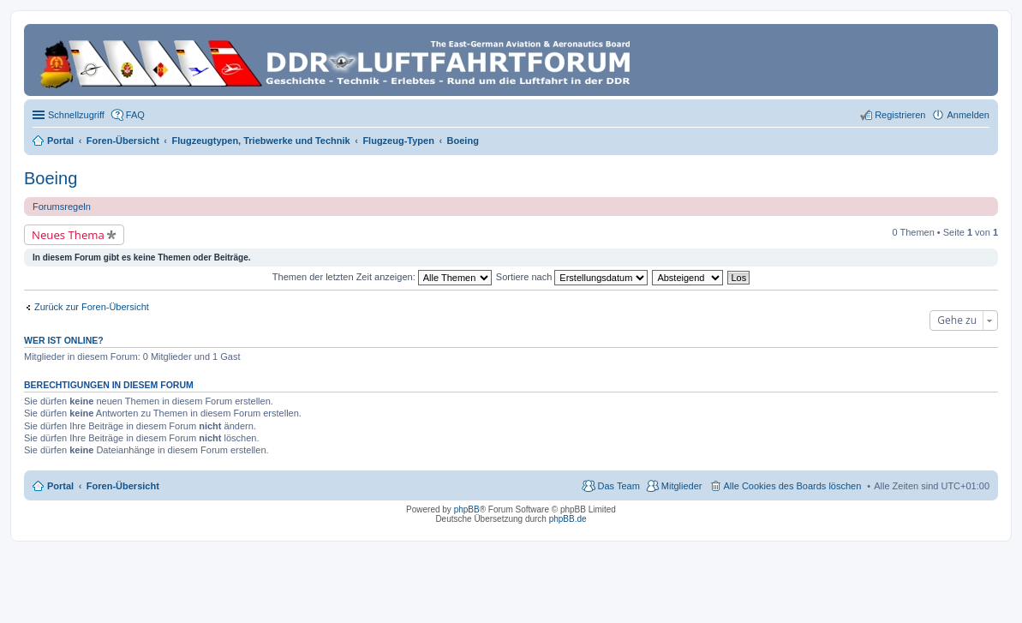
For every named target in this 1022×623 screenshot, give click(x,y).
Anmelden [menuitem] (968, 115)
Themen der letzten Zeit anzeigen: (382, 277)
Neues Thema (68, 235)
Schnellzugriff (76, 115)
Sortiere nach (572, 277)
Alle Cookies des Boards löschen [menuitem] (793, 486)
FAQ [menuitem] (135, 115)
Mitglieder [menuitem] (681, 486)
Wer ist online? (64, 340)
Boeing (50, 178)
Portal (60, 140)
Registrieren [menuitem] (900, 115)
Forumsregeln (62, 206)
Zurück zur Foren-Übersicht (91, 307)
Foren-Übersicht (123, 486)
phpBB (467, 509)
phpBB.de (568, 519)
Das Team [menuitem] (618, 486)
